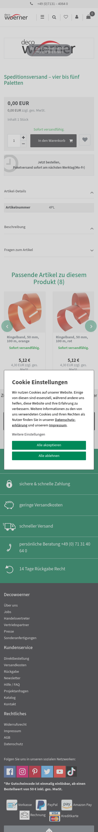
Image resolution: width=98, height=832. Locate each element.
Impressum (58, 425)
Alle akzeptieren (49, 445)
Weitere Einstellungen (28, 434)
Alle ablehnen (49, 455)
